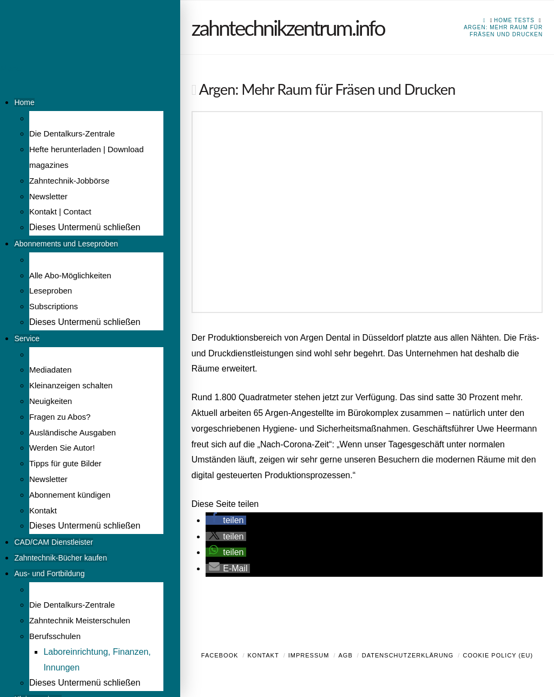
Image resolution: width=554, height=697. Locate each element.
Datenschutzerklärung (408, 655)
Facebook (220, 655)
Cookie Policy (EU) (498, 655)
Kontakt (263, 655)
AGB (345, 655)
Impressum (308, 655)
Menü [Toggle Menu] (11, 68)
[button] (226, 520)
